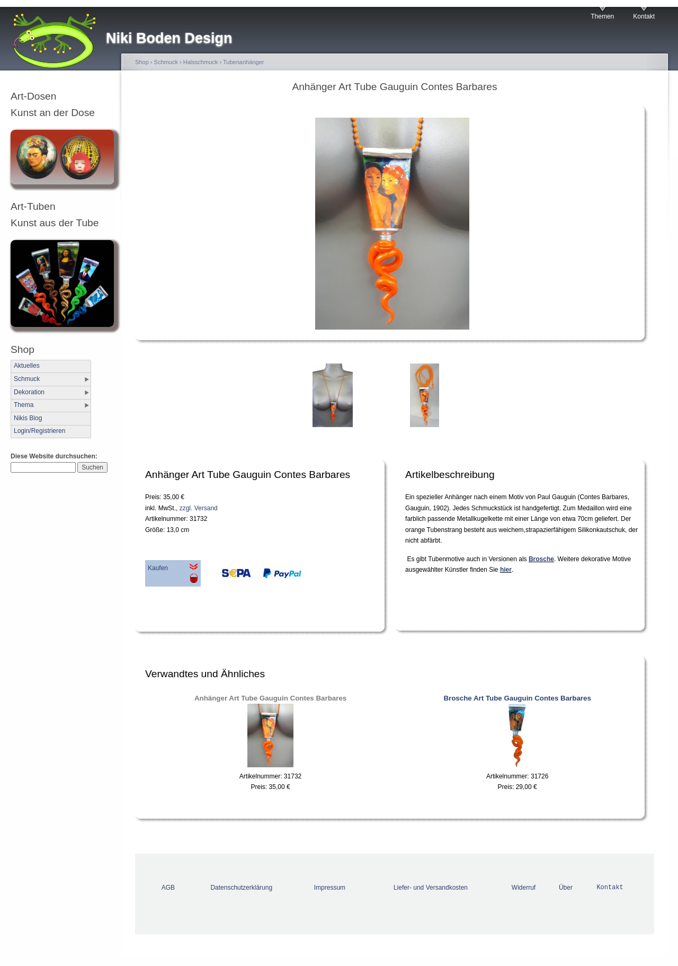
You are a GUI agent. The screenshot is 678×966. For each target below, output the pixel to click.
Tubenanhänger (243, 62)
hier (506, 569)
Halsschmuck (200, 62)
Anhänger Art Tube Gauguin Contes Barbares (270, 698)
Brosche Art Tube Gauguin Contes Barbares (517, 698)
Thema (23, 405)
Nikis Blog (28, 418)
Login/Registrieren (39, 431)
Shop (142, 62)
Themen (602, 16)
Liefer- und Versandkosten (431, 887)
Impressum (329, 887)
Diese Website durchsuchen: (54, 456)
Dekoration (29, 392)
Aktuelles (27, 365)
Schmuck (27, 379)
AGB (168, 887)
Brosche (541, 559)
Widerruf (524, 887)
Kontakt (644, 16)
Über (566, 887)
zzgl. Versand (199, 508)
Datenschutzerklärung (241, 887)
